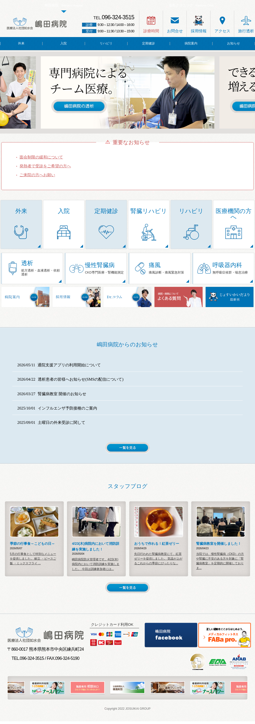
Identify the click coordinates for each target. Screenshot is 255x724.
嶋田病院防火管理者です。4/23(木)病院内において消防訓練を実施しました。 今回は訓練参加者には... (95, 566)
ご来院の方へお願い (37, 175)
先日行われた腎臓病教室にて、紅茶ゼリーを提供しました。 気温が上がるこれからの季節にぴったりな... (158, 561)
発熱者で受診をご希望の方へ (45, 166)
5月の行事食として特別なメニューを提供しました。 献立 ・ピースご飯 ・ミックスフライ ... (33, 561)
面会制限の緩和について (41, 157)
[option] (127, 92)
